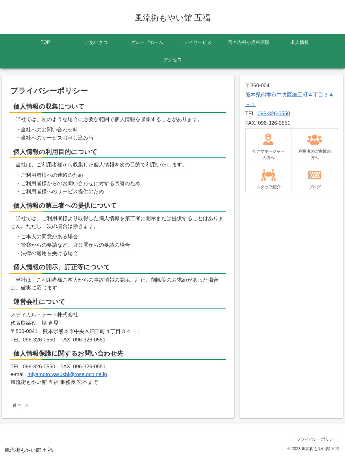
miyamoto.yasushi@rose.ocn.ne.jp (67, 374)
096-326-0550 (274, 113)
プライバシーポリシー (317, 439)
